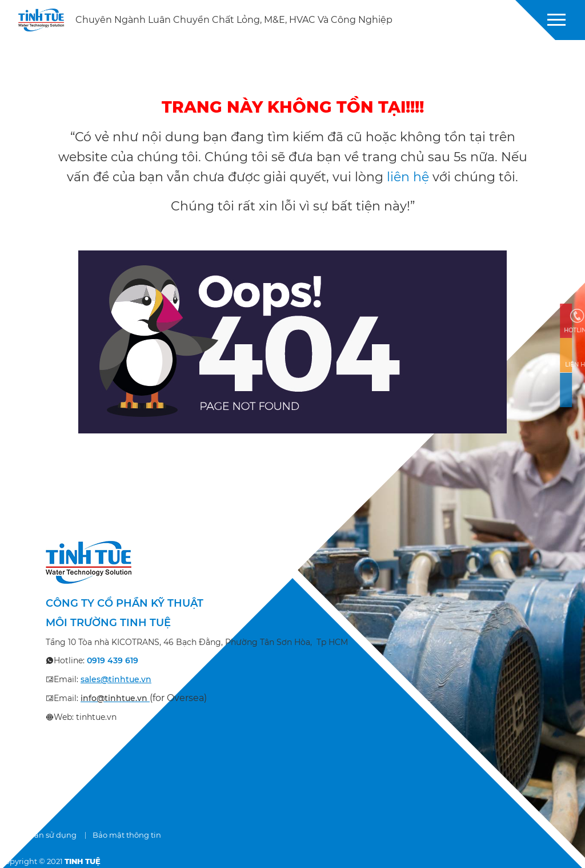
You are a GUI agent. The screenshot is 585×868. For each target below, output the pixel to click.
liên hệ (408, 177)
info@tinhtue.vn (114, 698)
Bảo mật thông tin (127, 834)
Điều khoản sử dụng (38, 834)
